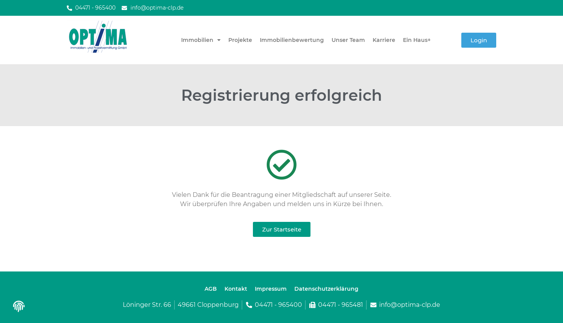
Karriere (384, 40)
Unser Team (348, 40)
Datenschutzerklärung (326, 288)
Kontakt (236, 288)
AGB (211, 288)
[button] (18, 308)
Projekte (240, 40)
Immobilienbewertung (292, 40)
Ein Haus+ (417, 40)
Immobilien (201, 40)
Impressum (271, 288)
